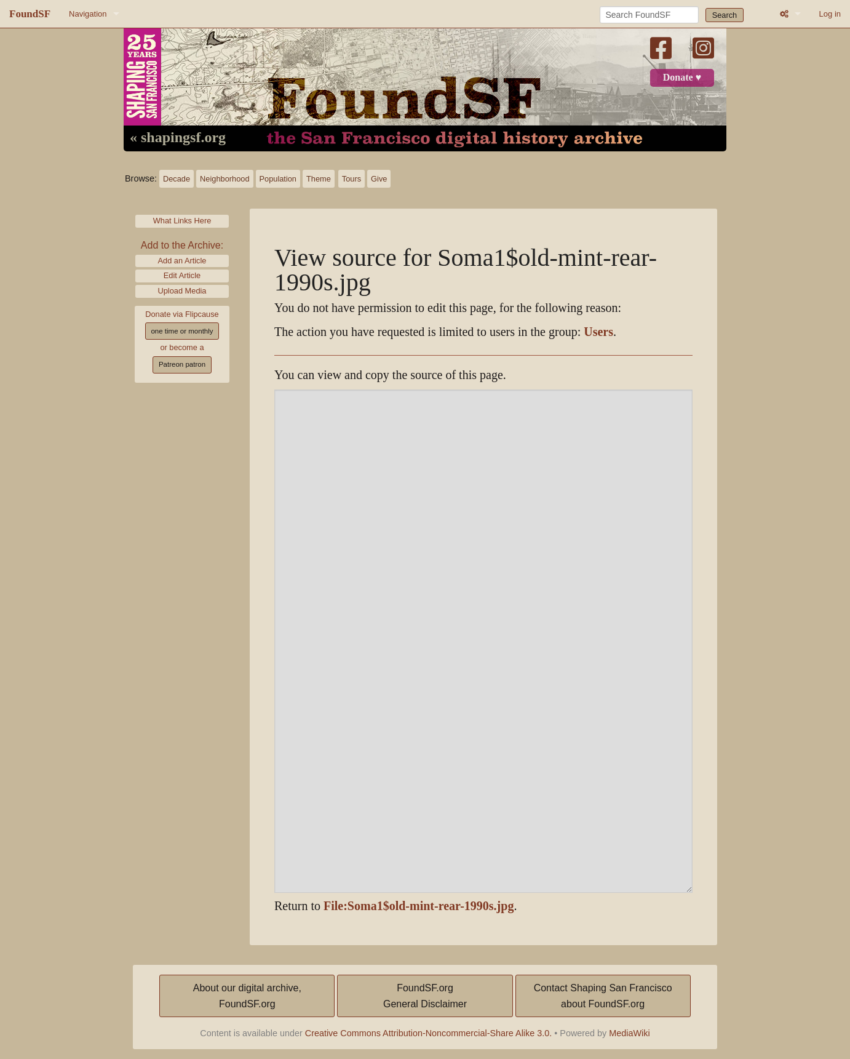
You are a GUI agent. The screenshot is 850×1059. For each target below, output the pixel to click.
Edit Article (182, 275)
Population (278, 178)
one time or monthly (182, 331)
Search (724, 15)
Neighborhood (224, 178)
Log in (830, 13)
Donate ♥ (682, 77)
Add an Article (182, 260)
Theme (318, 178)
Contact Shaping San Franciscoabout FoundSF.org (603, 996)
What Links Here (182, 220)
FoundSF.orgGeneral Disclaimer (425, 996)
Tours (351, 178)
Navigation (87, 13)
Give (379, 178)
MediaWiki (629, 1033)
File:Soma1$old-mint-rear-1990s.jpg (419, 906)
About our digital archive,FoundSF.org (247, 996)
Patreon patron (182, 364)
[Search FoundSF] (649, 14)
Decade (176, 178)
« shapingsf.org (178, 138)
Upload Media (182, 290)
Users (598, 332)
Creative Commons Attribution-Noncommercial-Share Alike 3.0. (428, 1033)
